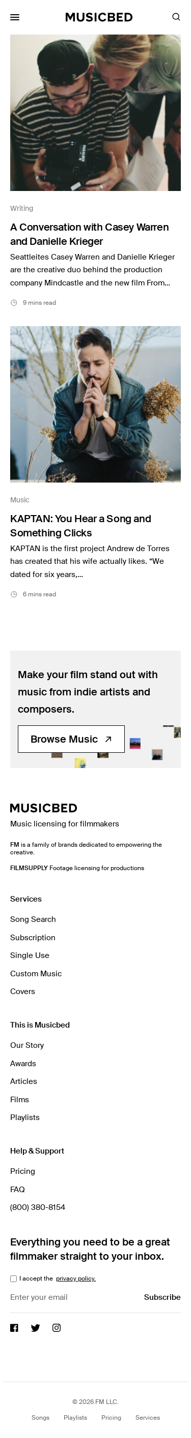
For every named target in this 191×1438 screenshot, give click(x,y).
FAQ (17, 1190)
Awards (23, 1064)
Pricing (22, 1171)
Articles (23, 1081)
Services (147, 1418)
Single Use (29, 955)
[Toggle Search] (176, 17)
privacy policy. (76, 1278)
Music (20, 499)
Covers (22, 991)
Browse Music (71, 739)
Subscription (33, 938)
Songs (40, 1418)
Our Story (27, 1045)
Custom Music (36, 974)
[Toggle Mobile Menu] (15, 17)
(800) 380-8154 (37, 1207)
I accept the (57, 1278)
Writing (21, 208)
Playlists (25, 1117)
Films (19, 1100)
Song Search (33, 919)
